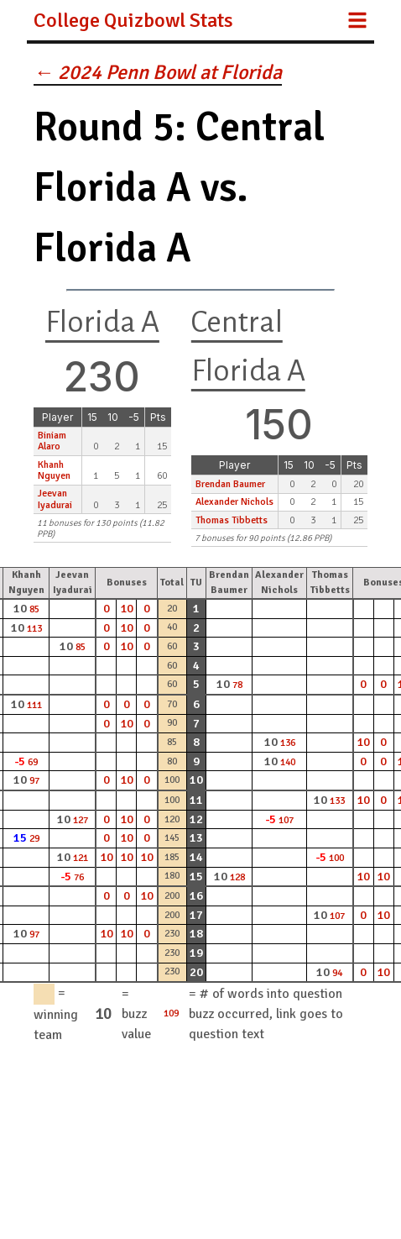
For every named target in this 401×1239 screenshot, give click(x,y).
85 (34, 609)
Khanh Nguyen (54, 470)
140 (287, 762)
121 (80, 858)
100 (336, 858)
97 (34, 780)
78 (237, 685)
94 (337, 973)
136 (287, 743)
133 (337, 801)
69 (33, 762)
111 (34, 705)
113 (34, 628)
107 (286, 820)
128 (237, 877)
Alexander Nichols (234, 502)
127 (80, 820)
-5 (133, 417)
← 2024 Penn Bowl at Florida (158, 72)
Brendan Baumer (230, 484)
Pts (158, 417)
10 (112, 417)
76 (79, 877)
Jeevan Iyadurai (55, 499)
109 (171, 1013)
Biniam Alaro (52, 441)
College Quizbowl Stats (133, 20)
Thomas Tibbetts (231, 520)
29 (34, 838)
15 (92, 417)
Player (57, 417)
